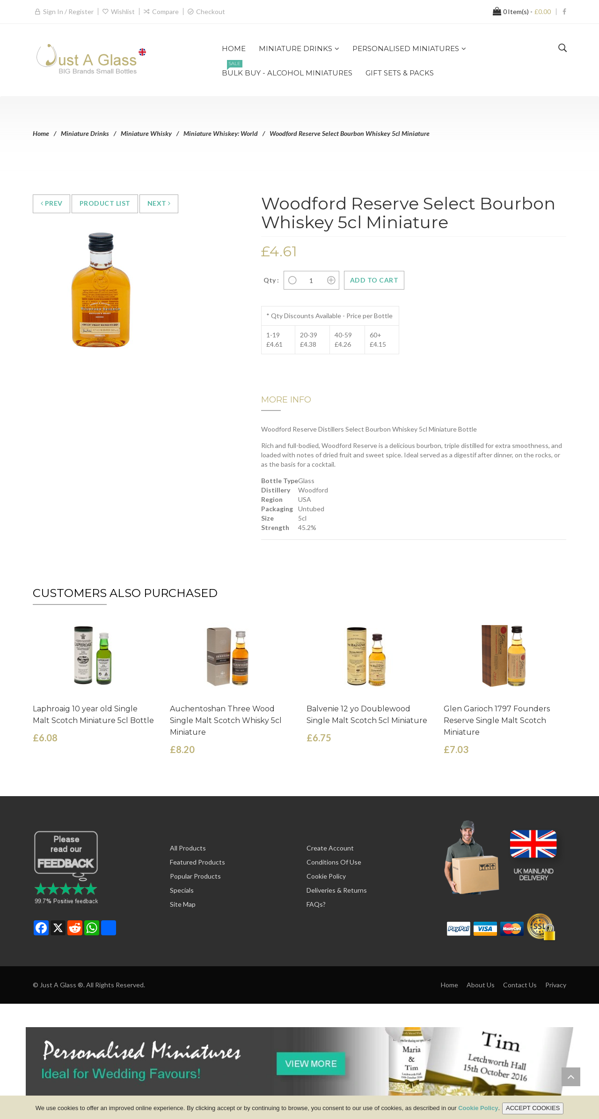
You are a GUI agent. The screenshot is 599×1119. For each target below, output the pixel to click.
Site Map (183, 904)
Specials (182, 890)
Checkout (210, 11)
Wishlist (123, 11)
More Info (286, 400)
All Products (188, 848)
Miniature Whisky (146, 133)
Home (41, 133)
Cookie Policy (326, 876)
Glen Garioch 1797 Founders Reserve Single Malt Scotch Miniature (497, 720)
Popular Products (195, 876)
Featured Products (197, 862)
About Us (481, 985)
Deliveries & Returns (337, 890)
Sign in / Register (68, 11)
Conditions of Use (334, 862)
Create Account (330, 848)
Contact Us (520, 985)
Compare (165, 11)
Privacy (555, 985)
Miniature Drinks (85, 133)
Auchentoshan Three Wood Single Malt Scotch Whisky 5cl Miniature (226, 720)
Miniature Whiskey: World (220, 133)
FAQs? (316, 904)
